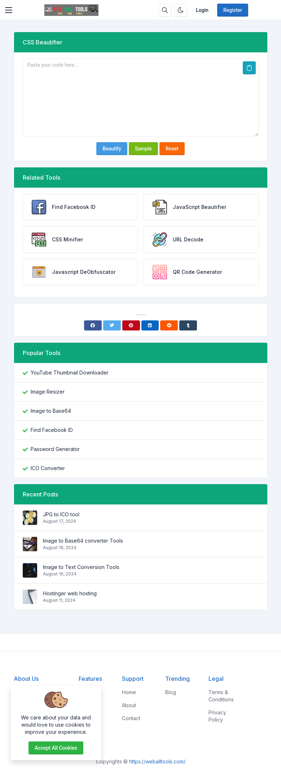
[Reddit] (169, 325)
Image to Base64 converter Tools (83, 541)
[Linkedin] (150, 325)
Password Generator (55, 449)
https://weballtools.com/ (157, 761)
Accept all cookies (56, 748)
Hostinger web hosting (70, 593)
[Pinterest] (131, 325)
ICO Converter (48, 468)
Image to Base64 (51, 411)
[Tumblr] (188, 325)
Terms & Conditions (221, 695)
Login (202, 10)
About (129, 705)
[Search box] (164, 10)
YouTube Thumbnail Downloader (70, 372)
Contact (131, 718)
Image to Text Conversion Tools (81, 567)
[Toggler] (8, 10)
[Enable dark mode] (180, 10)
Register (232, 10)
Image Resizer (48, 392)
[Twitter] (112, 325)
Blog (170, 692)
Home (129, 692)
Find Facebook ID (52, 430)
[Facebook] (93, 325)
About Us (26, 678)
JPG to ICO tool (61, 514)
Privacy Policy (217, 716)
